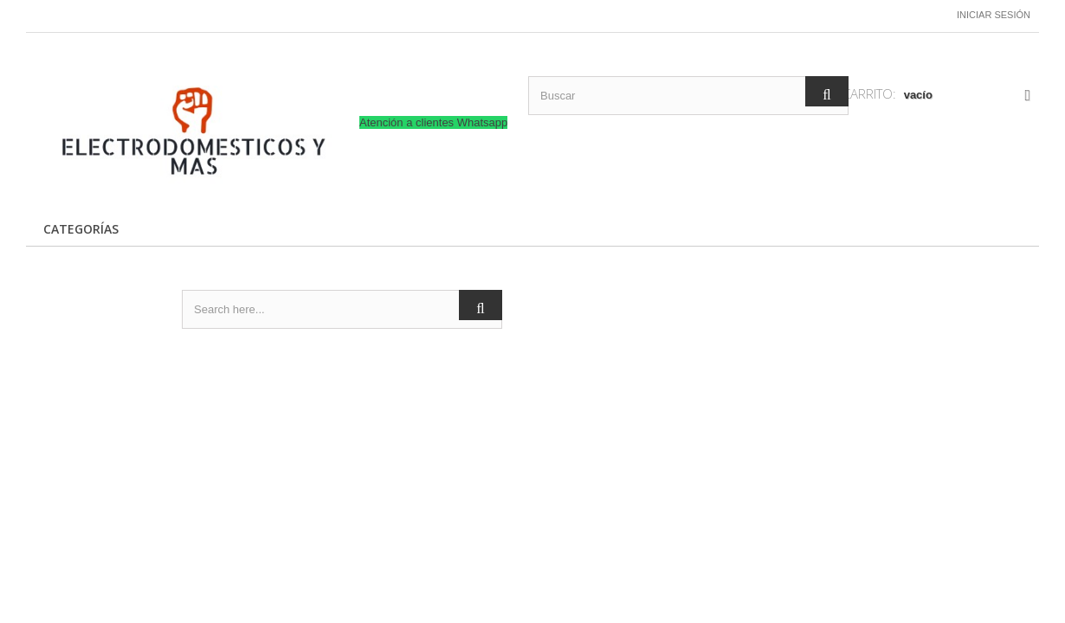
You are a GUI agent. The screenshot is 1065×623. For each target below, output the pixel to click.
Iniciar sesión (993, 15)
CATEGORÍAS (81, 229)
